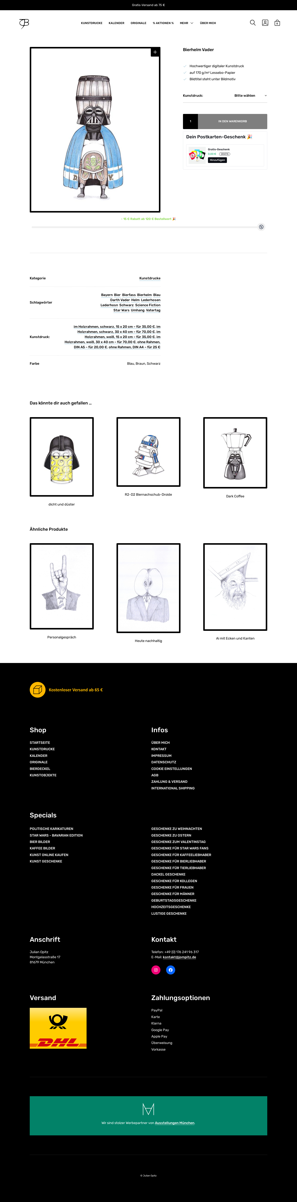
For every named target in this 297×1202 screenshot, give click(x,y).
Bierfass (129, 295)
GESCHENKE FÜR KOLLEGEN (174, 881)
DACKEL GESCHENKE (168, 874)
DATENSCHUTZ (163, 762)
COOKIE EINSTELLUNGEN (171, 769)
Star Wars (121, 310)
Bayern (107, 295)
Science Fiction (147, 305)
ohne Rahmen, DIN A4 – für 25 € (134, 347)
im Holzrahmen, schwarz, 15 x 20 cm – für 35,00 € (114, 327)
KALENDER (116, 23)
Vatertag (153, 310)
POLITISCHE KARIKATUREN (51, 829)
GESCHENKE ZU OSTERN (171, 835)
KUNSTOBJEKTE (43, 775)
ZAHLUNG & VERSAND (169, 782)
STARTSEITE (40, 743)
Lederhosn (109, 305)
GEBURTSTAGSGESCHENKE (173, 900)
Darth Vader (120, 300)
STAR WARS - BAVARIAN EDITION (56, 835)
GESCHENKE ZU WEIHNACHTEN (176, 829)
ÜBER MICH (208, 23)
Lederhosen (150, 300)
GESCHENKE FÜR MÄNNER (172, 894)
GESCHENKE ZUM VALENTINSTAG (178, 842)
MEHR (184, 23)
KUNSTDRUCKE (91, 23)
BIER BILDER (40, 842)
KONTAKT (158, 749)
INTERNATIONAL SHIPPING (173, 788)
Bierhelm (144, 295)
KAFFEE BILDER (42, 848)
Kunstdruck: (193, 95)
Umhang (138, 310)
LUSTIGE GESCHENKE (169, 913)
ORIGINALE (138, 23)
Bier (117, 295)
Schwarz (126, 305)
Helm (135, 300)
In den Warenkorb (232, 121)
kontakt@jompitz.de (179, 957)
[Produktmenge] (190, 121)
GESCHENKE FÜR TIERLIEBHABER (178, 868)
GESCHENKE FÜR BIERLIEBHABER (178, 861)
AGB (154, 775)
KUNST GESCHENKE (46, 861)
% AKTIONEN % (163, 23)
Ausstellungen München (174, 1123)
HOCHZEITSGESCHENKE (171, 907)
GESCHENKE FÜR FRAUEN (172, 887)
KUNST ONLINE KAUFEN (49, 855)
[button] (155, 52)
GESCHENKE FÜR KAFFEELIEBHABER (181, 855)
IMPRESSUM (161, 756)
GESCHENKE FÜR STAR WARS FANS (180, 848)
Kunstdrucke (149, 278)
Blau (156, 295)
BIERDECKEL (40, 769)
